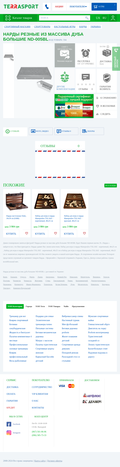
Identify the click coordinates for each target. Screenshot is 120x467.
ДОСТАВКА (12, 387)
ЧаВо (66, 306)
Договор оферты (54, 461)
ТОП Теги (40, 306)
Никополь (95, 284)
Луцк (72, 284)
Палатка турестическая (46, 344)
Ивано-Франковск (33, 284)
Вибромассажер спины (72, 316)
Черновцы (7, 284)
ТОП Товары (54, 306)
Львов (40, 277)
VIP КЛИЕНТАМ (40, 394)
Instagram (13, 432)
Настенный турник (70, 320)
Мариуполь (85, 277)
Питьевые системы (44, 328)
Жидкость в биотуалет (19, 332)
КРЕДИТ (11, 408)
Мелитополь (83, 284)
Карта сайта (39, 461)
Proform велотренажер (98, 332)
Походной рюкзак (70, 353)
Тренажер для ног (17, 316)
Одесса (23, 277)
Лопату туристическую (99, 344)
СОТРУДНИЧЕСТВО (42, 387)
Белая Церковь (61, 284)
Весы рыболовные (17, 361)
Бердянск (105, 284)
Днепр (31, 277)
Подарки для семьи (44, 316)
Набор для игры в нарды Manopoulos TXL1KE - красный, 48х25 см (74, 218)
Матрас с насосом (44, 340)
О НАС (35, 401)
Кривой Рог (62, 277)
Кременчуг (19, 284)
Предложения (78, 306)
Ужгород (6, 288)
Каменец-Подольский (21, 288)
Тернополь (48, 284)
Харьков (13, 277)
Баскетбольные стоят (98, 349)
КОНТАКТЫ (38, 408)
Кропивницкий (82, 281)
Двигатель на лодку (97, 328)
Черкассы (27, 281)
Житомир (38, 281)
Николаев (73, 277)
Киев (5, 277)
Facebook (13, 424)
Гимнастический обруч (99, 324)
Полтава (6, 281)
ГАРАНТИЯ (12, 401)
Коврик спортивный (18, 320)
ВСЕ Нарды (110, 185)
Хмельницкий (58, 281)
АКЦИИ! (59, 6)
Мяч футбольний (70, 324)
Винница (96, 277)
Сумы (47, 281)
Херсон (106, 277)
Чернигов (16, 281)
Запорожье (50, 277)
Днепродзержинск (98, 281)
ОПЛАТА (11, 394)
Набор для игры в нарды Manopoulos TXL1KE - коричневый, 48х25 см (45, 218)
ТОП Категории (15, 306)
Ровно (70, 281)
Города (29, 306)
